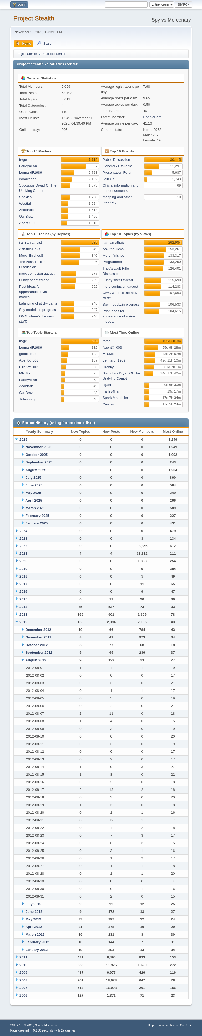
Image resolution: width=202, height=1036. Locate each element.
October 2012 (37, 645)
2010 (23, 965)
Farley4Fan (28, 166)
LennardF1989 (30, 172)
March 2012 (35, 934)
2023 (23, 538)
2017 (23, 584)
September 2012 (39, 652)
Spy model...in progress (37, 310)
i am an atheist (30, 242)
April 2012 (33, 927)
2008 (23, 980)
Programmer (112, 262)
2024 (23, 531)
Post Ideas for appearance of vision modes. (35, 292)
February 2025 (37, 516)
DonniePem (152, 117)
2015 (23, 599)
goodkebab (28, 179)
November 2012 (39, 637)
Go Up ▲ (186, 1025)
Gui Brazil (26, 216)
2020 (23, 561)
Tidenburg (27, 399)
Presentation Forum (118, 172)
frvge (23, 160)
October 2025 (37, 455)
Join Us (108, 179)
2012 (23, 622)
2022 (23, 546)
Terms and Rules (167, 1025)
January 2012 (37, 950)
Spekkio (25, 197)
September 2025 (39, 462)
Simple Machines (46, 1025)
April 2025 (33, 500)
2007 (23, 988)
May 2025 (33, 493)
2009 (23, 973)
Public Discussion (116, 160)
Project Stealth (33, 18)
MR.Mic (25, 373)
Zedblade (26, 210)
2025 (23, 439)
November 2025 (39, 447)
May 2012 (33, 919)
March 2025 (35, 508)
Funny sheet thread (34, 280)
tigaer (107, 385)
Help (151, 1025)
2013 (23, 614)
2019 (23, 569)
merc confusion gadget (37, 273)
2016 (23, 592)
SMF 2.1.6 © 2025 (21, 1025)
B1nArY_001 (29, 367)
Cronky (108, 367)
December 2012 (38, 630)
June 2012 (34, 912)
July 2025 (33, 478)
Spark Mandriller (115, 398)
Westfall (25, 203)
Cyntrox (109, 404)
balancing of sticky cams (38, 303)
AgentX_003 (28, 223)
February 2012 (37, 942)
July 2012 (33, 904)
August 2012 (35, 660)
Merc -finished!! (31, 255)
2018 (23, 576)
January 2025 (37, 523)
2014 (23, 607)
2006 (23, 995)
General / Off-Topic (117, 166)
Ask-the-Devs (29, 249)
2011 (23, 957)
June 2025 (34, 485)
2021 (23, 553)
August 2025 (35, 470)
